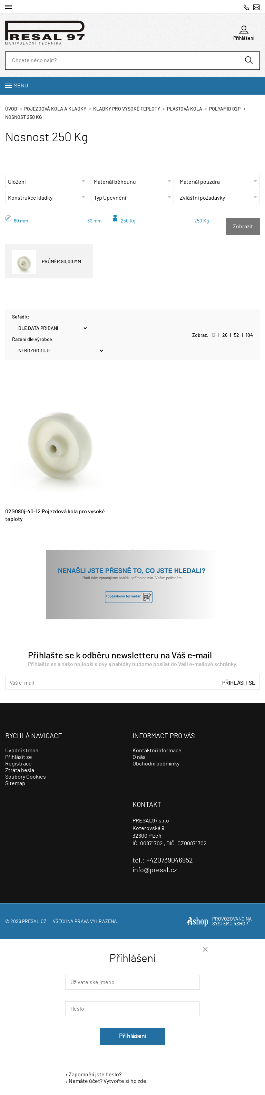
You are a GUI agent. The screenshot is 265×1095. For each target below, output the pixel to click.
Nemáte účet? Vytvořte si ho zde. (108, 1081)
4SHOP (242, 924)
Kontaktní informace (156, 750)
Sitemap (15, 783)
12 (213, 335)
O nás (139, 757)
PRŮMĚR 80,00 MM (46, 262)
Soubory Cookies (25, 777)
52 (236, 335)
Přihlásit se (238, 683)
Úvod (11, 109)
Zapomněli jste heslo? (95, 1074)
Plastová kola (184, 109)
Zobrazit (243, 226)
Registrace (18, 763)
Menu (20, 85)
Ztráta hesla (19, 770)
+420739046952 (246, 7)
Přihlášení (132, 1036)
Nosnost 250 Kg (23, 117)
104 (249, 335)
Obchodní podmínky (155, 763)
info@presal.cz (256, 7)
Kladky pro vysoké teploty (126, 109)
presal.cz (34, 921)
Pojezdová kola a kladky (55, 109)
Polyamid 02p (225, 109)
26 (224, 335)
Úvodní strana (21, 750)
